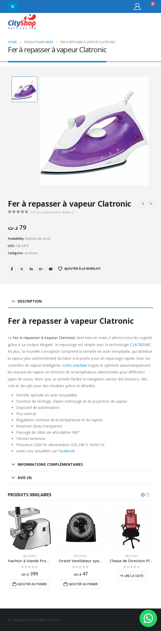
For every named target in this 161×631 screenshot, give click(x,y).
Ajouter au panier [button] (32, 584)
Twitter (21, 269)
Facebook (12, 269)
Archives (31, 252)
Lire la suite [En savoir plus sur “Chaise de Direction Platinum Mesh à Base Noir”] (133, 575)
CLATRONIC (140, 344)
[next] (151, 203)
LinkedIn (31, 269)
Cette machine (74, 364)
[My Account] (138, 6)
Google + (41, 269)
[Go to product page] (29, 528)
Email (50, 269)
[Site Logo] (22, 22)
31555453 (133, 22)
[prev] (143, 203)
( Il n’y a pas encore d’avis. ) (52, 211)
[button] (12, 6)
